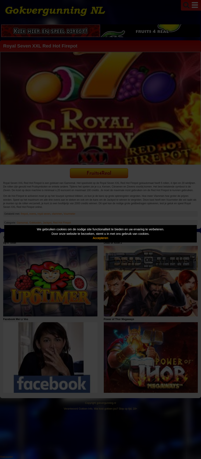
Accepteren (100, 238)
